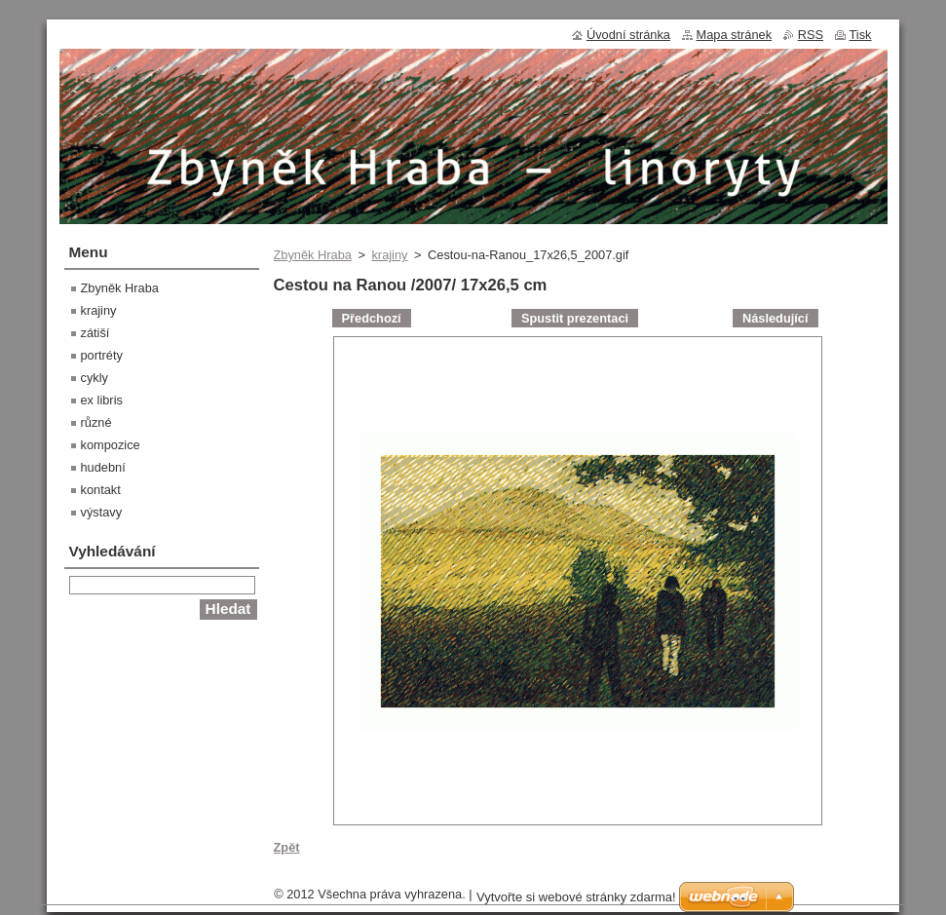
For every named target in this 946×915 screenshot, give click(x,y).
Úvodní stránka (628, 34)
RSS (810, 34)
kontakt (101, 489)
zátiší (95, 332)
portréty (102, 355)
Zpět (287, 847)
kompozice (110, 445)
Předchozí (371, 318)
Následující (775, 318)
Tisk (861, 34)
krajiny (389, 255)
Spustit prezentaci (574, 318)
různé (96, 422)
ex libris (102, 400)
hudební (103, 467)
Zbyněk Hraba (313, 255)
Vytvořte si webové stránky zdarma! (576, 897)
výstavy (102, 512)
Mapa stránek (735, 34)
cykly (94, 377)
